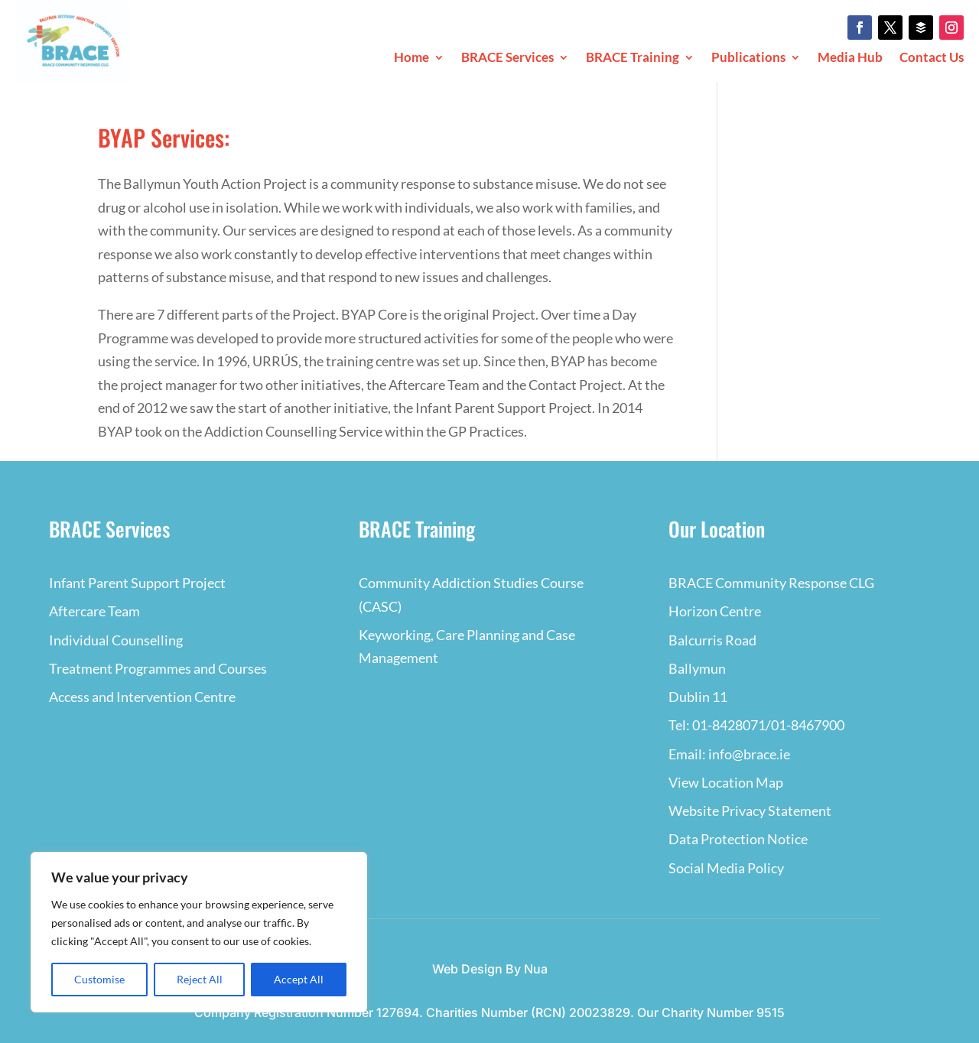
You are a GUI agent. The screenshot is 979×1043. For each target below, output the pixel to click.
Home (411, 58)
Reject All (200, 979)
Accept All (299, 979)
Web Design (467, 968)
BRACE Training (632, 58)
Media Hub (850, 58)
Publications (748, 58)
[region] (199, 932)
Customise (99, 979)
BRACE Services (507, 58)
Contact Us (931, 58)
